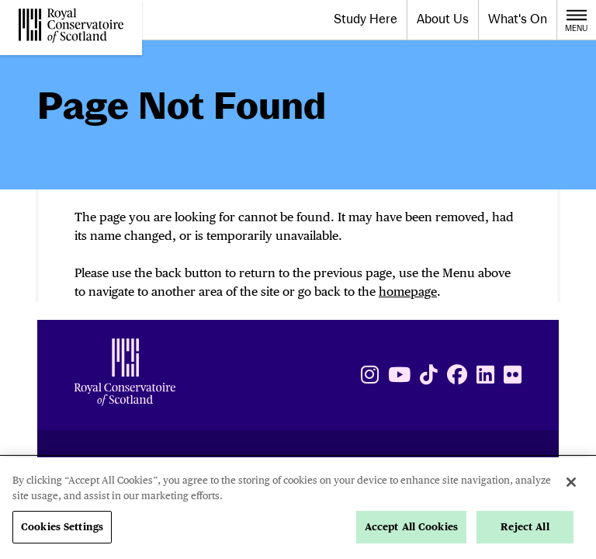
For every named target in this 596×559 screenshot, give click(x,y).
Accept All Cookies (411, 527)
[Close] (571, 482)
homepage (408, 291)
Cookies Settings (62, 527)
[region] (298, 508)
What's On (517, 19)
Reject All (525, 527)
